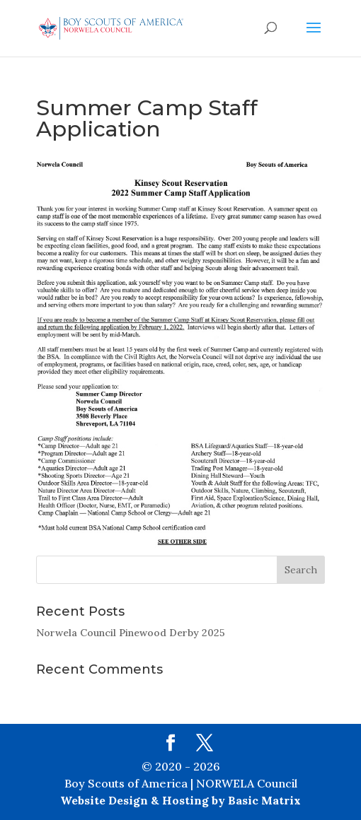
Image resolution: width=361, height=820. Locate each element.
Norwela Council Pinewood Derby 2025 (130, 632)
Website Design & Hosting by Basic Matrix (180, 800)
